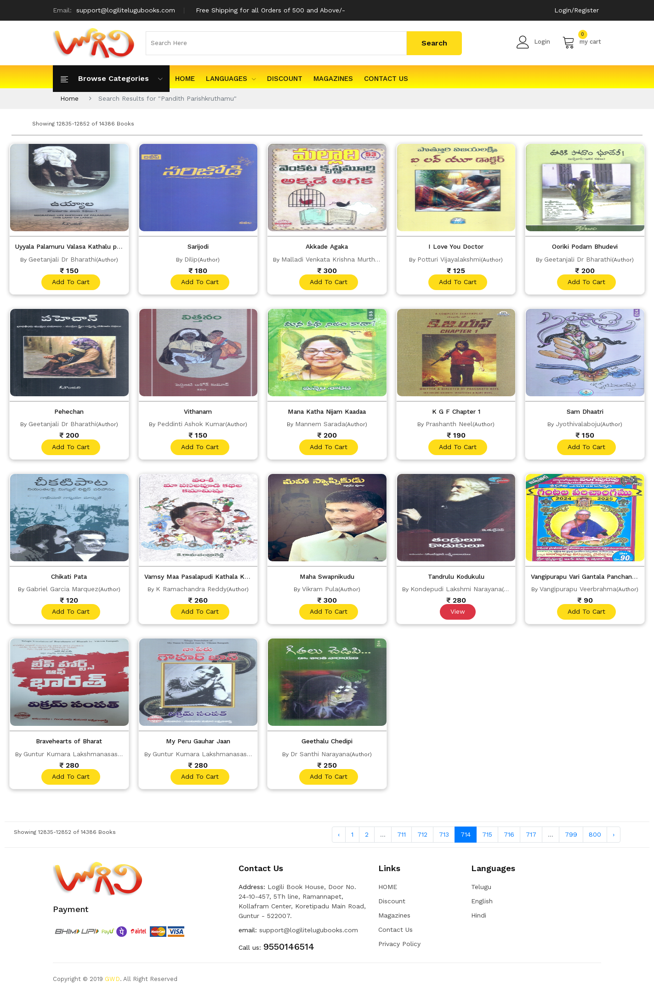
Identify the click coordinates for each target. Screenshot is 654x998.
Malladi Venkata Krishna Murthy (329, 258)
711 (401, 836)
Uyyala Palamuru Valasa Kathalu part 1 (76, 246)
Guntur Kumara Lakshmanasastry (74, 755)
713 (444, 836)
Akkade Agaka (327, 246)
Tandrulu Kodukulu (456, 577)
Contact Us (386, 78)
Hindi (478, 918)
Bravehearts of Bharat (69, 743)
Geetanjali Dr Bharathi (62, 258)
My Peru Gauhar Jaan (198, 743)
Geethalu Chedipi (327, 743)
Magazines (333, 78)
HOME (185, 78)
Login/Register (576, 10)
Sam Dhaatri (585, 412)
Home (69, 98)
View (457, 613)
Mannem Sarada (320, 424)
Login (533, 41)
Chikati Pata (69, 577)
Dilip (191, 258)
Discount (284, 78)
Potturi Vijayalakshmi (449, 258)
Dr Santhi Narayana (320, 755)
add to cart (70, 282)
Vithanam (197, 412)
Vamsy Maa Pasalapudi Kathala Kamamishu (213, 577)
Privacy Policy (399, 946)
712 (422, 836)
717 (531, 836)
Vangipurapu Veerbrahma (578, 589)
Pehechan (69, 412)
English (482, 903)
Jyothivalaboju (578, 424)
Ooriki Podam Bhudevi (584, 246)
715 (487, 836)
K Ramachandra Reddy (191, 589)
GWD (112, 981)
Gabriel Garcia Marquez (62, 589)
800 (595, 836)
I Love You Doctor (456, 246)
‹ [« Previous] (339, 836)
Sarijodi (198, 246)
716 (509, 836)
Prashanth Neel (449, 424)
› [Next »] (613, 836)
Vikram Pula (320, 589)
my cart (581, 41)
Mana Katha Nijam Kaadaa (327, 412)
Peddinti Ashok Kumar (191, 424)
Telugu (481, 889)
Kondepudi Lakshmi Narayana (456, 589)
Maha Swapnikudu (326, 577)
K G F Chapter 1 (456, 412)
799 (571, 836)
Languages (231, 78)
